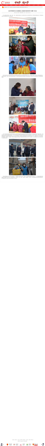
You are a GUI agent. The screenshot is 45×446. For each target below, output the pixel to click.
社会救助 (11, 7)
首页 (8, 7)
